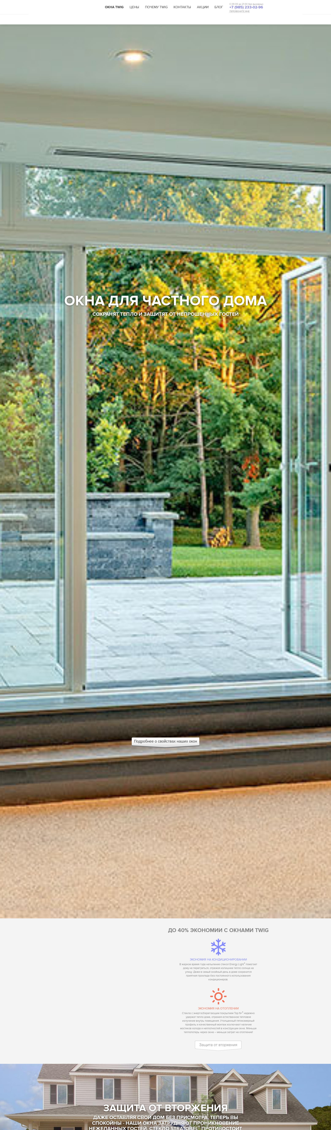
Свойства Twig (78, 19)
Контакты (182, 7)
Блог (218, 7)
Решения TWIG (133, 19)
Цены (134, 7)
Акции (203, 7)
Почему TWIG (156, 7)
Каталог (154, 19)
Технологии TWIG (106, 19)
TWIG (83, 7)
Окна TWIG (114, 7)
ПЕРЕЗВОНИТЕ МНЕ (239, 11)
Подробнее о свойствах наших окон (165, 741)
